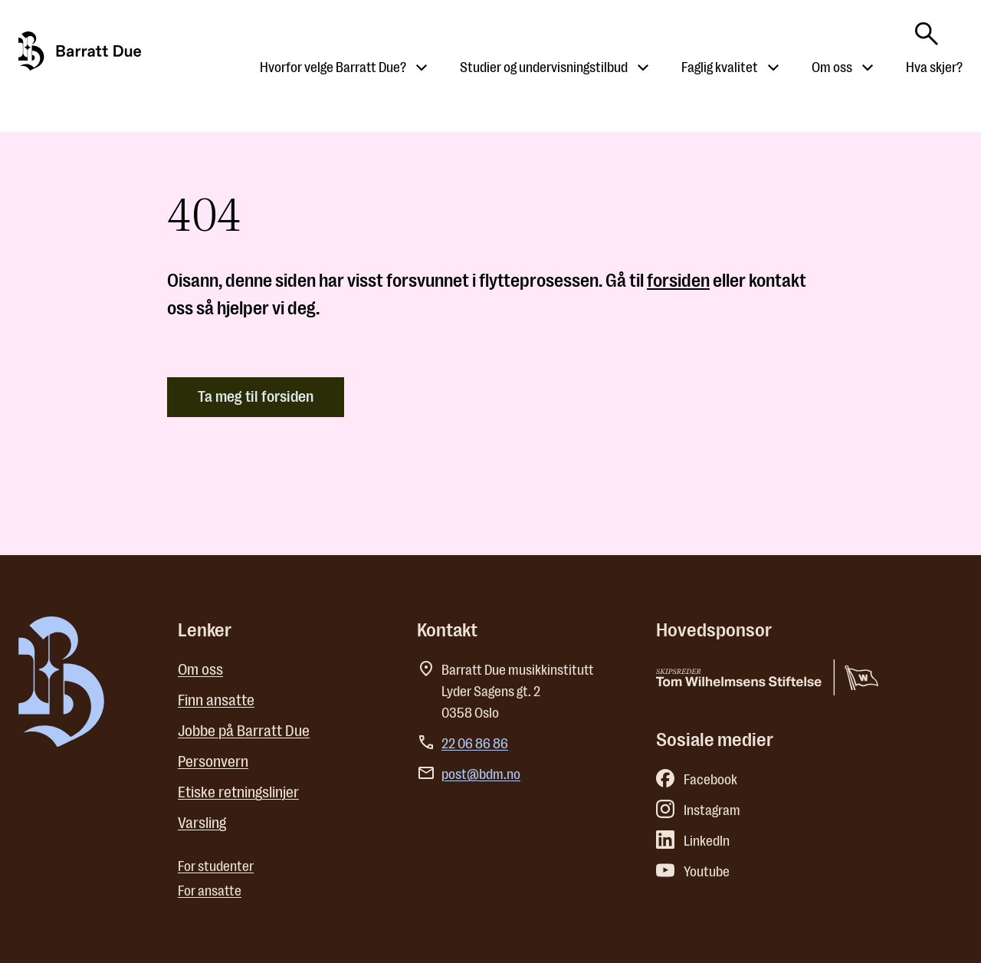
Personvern (213, 762)
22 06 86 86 (474, 743)
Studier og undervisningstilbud (544, 67)
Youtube (693, 871)
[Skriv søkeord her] (926, 29)
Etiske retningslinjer (238, 792)
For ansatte (209, 891)
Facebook (696, 779)
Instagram (698, 810)
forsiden (678, 280)
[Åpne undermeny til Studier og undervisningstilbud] (643, 67)
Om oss (832, 67)
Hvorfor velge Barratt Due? (333, 67)
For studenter (216, 866)
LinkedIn (693, 841)
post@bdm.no (480, 774)
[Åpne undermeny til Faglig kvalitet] (773, 67)
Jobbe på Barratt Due (244, 731)
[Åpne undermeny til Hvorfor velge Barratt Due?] (421, 67)
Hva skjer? (934, 67)
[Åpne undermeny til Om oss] (867, 67)
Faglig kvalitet (719, 67)
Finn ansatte (216, 700)
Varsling (202, 823)
